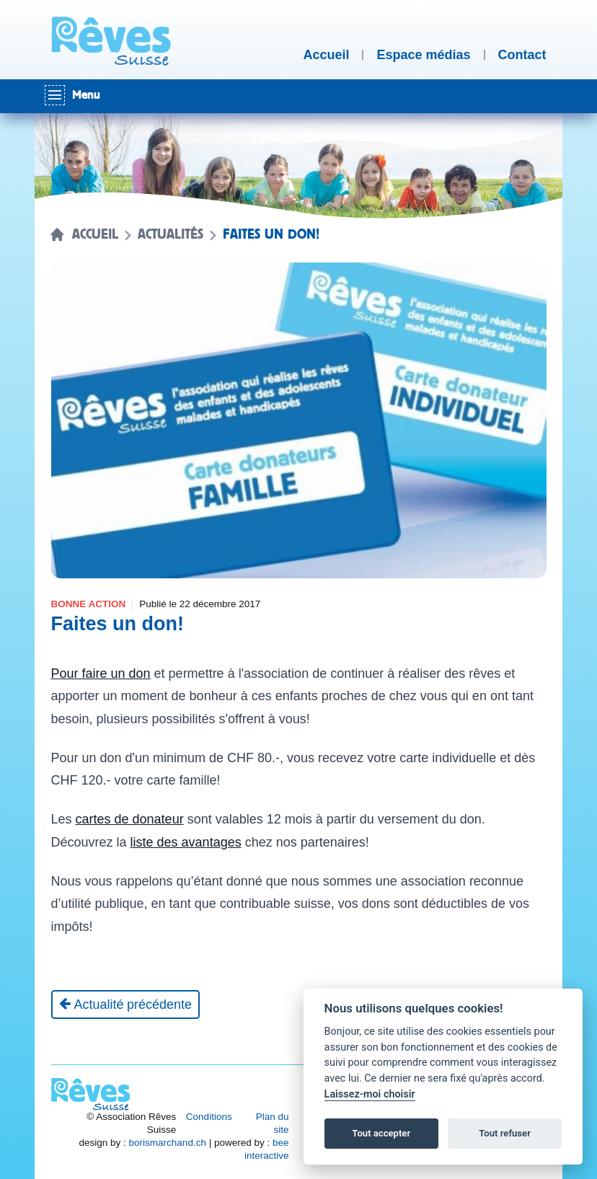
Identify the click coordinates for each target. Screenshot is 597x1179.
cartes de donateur (130, 819)
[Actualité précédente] (125, 1004)
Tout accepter (381, 1133)
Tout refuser (505, 1133)
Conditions (209, 1116)
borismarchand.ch (167, 1142)
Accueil (95, 234)
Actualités (170, 234)
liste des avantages (186, 842)
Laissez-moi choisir (369, 1094)
